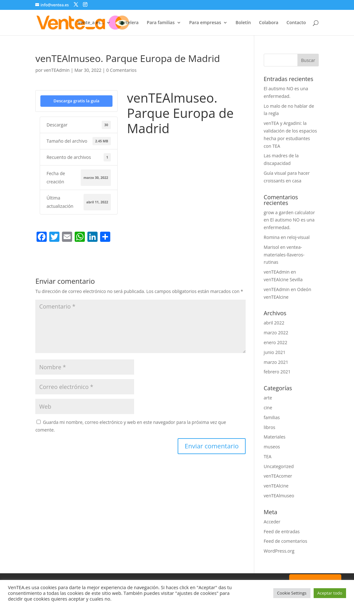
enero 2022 (275, 342)
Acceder (272, 522)
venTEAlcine (276, 486)
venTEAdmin (57, 70)
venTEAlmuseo (279, 496)
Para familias (161, 22)
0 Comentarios (121, 70)
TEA (267, 456)
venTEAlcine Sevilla (283, 279)
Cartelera (129, 22)
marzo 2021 (276, 362)
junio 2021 (274, 352)
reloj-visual (298, 237)
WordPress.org (279, 551)
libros (269, 427)
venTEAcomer (278, 476)
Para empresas (205, 22)
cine (268, 408)
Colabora (268, 22)
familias (272, 417)
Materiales (274, 437)
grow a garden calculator (289, 212)
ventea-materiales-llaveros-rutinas (284, 254)
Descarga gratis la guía (76, 101)
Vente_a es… (91, 22)
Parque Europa (142, 146)
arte (268, 398)
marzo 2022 (276, 333)
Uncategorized (279, 466)
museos (272, 447)
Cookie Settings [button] (292, 593)
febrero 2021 (277, 372)
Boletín (243, 22)
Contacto (296, 22)
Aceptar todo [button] (329, 593)
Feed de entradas (282, 531)
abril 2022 (274, 323)
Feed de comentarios (285, 541)
